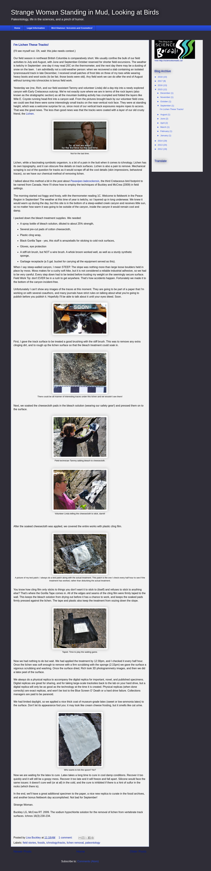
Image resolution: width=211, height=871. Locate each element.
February (165, 131)
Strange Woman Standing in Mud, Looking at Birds (85, 12)
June (163, 118)
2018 (160, 77)
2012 (160, 149)
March (163, 127)
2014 (160, 141)
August (164, 114)
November (165, 97)
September (165, 105)
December (165, 93)
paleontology (92, 842)
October (164, 101)
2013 (160, 145)
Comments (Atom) (88, 861)
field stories (29, 842)
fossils (41, 842)
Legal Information (36, 28)
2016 (160, 85)
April (162, 123)
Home (17, 28)
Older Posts (138, 851)
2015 (160, 89)
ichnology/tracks (55, 842)
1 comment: (66, 837)
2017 (160, 81)
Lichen (30, 113)
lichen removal (75, 842)
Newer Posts (22, 851)
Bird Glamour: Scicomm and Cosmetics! (71, 28)
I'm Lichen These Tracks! (31, 44)
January (164, 135)
